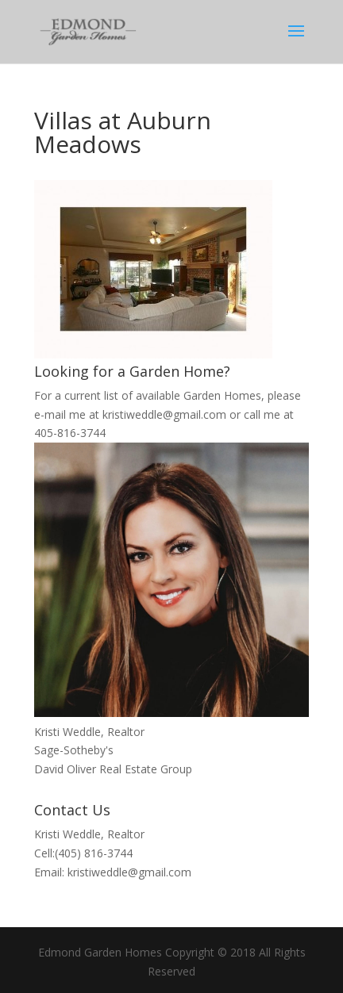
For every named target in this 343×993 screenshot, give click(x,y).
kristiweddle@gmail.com (164, 414)
